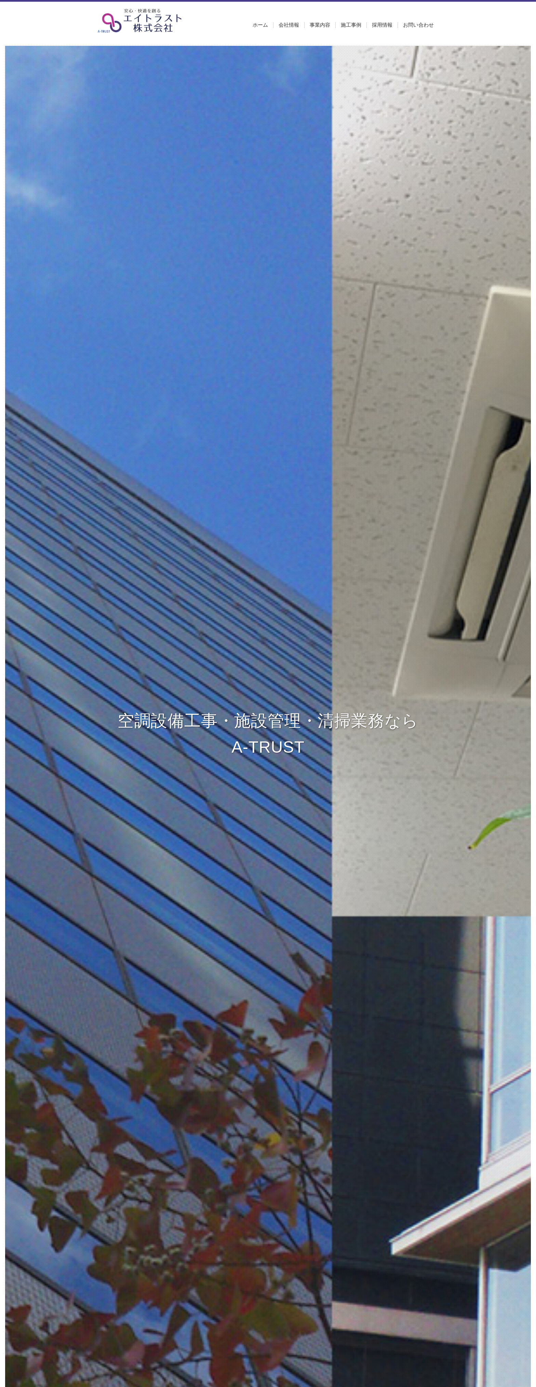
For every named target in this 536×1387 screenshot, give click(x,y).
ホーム (260, 25)
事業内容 (320, 25)
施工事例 (351, 25)
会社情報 (289, 25)
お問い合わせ (418, 25)
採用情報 (382, 25)
